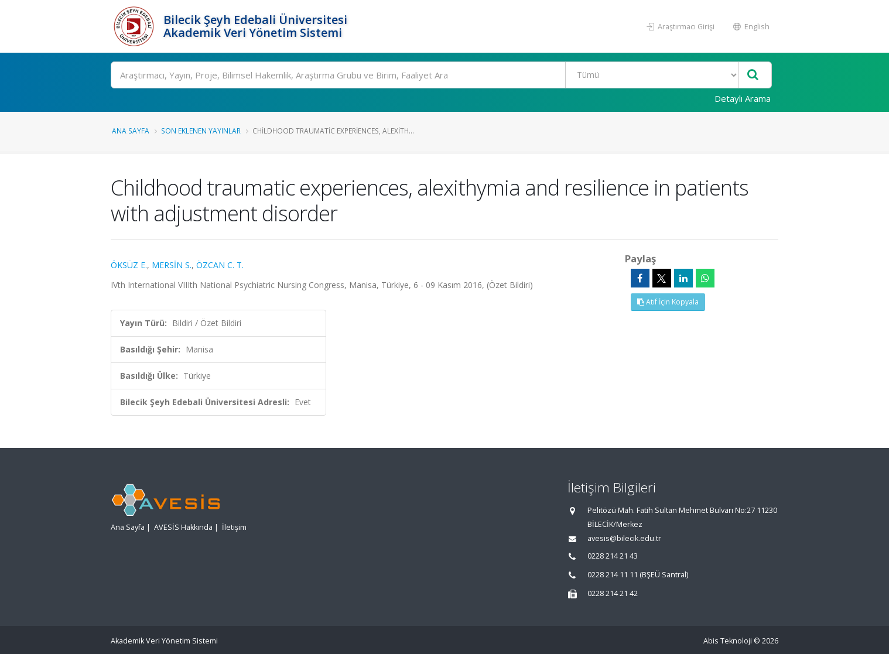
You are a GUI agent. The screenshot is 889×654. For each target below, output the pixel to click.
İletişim (234, 527)
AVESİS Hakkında (183, 527)
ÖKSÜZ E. (129, 264)
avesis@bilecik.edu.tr (624, 538)
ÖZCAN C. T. (220, 264)
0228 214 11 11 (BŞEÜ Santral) (637, 575)
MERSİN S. (172, 264)
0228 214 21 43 (612, 556)
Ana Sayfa (130, 130)
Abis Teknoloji (727, 641)
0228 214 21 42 (612, 593)
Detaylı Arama (742, 98)
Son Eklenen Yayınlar (201, 130)
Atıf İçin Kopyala (668, 302)
